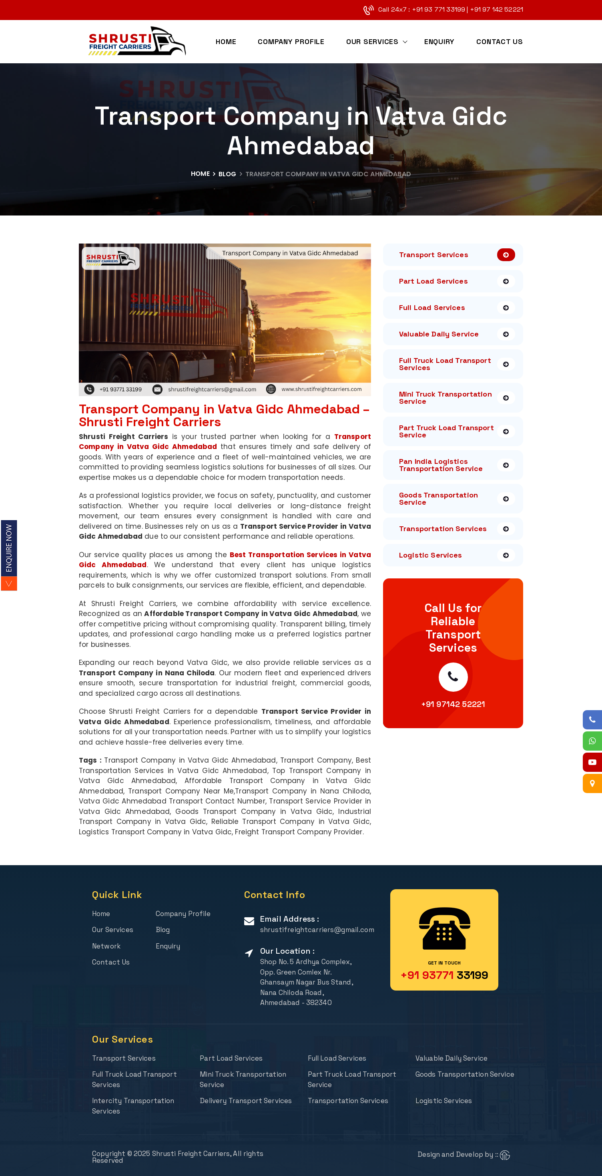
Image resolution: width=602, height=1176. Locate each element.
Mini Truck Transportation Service (457, 397)
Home (225, 41)
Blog (228, 174)
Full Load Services (457, 307)
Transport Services (457, 254)
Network (106, 946)
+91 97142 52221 (453, 704)
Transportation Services (457, 528)
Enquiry (439, 41)
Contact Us (499, 41)
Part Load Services (457, 281)
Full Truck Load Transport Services (457, 364)
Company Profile (291, 41)
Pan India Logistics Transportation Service (457, 465)
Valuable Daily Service (457, 334)
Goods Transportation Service (457, 498)
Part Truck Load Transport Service (457, 431)
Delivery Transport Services (246, 1100)
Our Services (372, 41)
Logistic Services (457, 555)
